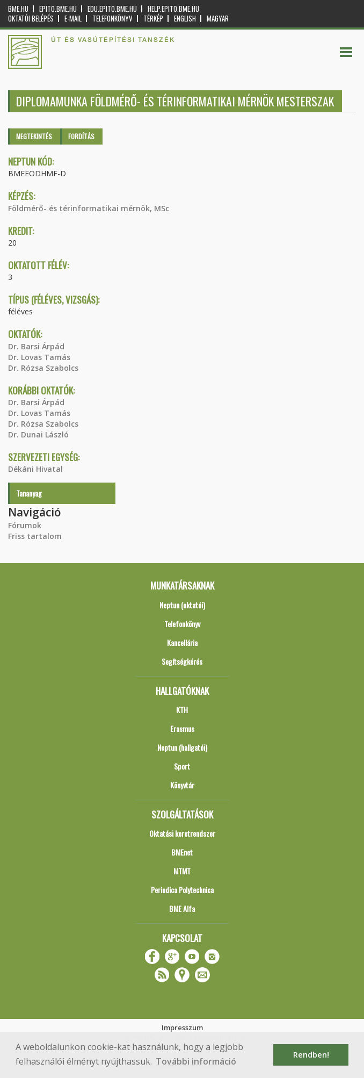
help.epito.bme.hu (173, 8)
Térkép (153, 18)
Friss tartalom (35, 536)
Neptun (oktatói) (182, 604)
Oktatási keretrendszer (182, 833)
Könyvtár (182, 784)
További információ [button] (196, 1061)
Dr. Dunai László (38, 434)
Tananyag (29, 493)
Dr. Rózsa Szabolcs (43, 368)
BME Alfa (182, 908)
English (185, 18)
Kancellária (182, 642)
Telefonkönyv (112, 18)
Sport (182, 766)
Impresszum (182, 1027)
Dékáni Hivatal (35, 469)
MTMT (182, 870)
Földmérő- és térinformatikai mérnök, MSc (88, 208)
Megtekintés (34, 136)
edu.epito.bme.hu (112, 8)
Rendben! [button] (311, 1055)
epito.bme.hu (58, 8)
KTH (182, 709)
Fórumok (24, 525)
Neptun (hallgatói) (182, 747)
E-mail (73, 18)
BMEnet (182, 852)
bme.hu (18, 8)
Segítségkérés (182, 661)
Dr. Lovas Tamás (39, 357)
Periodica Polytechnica (182, 889)
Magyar (218, 18)
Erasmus (182, 728)
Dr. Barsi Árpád (36, 346)
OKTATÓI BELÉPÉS (31, 18)
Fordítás (81, 136)
